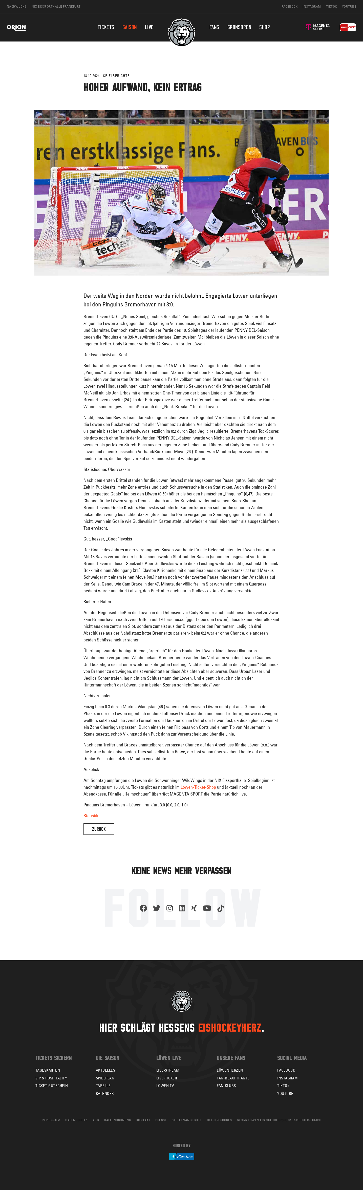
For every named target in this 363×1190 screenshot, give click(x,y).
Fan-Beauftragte (233, 1078)
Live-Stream (168, 1070)
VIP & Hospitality (51, 1078)
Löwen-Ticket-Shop (199, 787)
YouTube (285, 1093)
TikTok (283, 1085)
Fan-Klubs (226, 1085)
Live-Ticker (166, 1078)
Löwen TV (165, 1085)
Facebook (286, 1070)
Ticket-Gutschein (51, 1085)
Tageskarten (47, 1070)
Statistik (90, 816)
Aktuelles (105, 1070)
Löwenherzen (230, 1070)
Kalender (105, 1093)
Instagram (287, 1078)
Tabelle (103, 1085)
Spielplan (105, 1078)
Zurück (99, 829)
